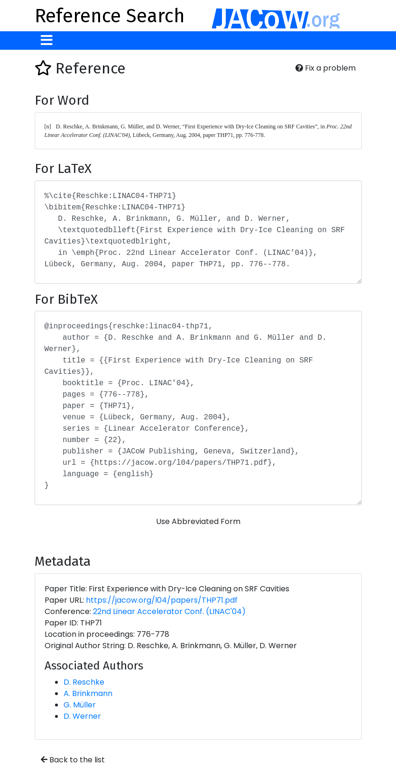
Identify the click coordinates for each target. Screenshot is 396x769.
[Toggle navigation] (47, 40)
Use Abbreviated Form (198, 521)
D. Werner (82, 716)
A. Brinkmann (88, 693)
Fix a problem (325, 68)
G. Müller (80, 704)
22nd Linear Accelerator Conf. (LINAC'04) (169, 611)
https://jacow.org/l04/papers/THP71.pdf (162, 600)
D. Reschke (84, 682)
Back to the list (73, 759)
